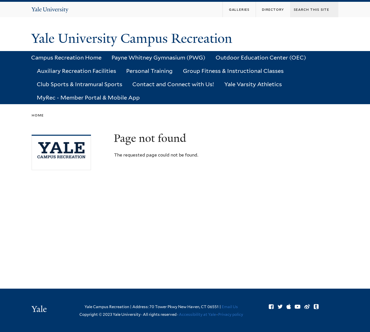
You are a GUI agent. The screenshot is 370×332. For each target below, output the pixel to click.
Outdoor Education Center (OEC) (261, 57)
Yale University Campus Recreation (133, 38)
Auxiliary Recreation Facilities (76, 70)
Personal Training (149, 70)
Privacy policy (230, 314)
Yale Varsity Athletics (253, 84)
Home (38, 115)
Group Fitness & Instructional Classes (233, 70)
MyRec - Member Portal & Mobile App (88, 97)
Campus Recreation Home (66, 57)
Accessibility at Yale (197, 314)
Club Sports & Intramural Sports (79, 84)
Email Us (230, 307)
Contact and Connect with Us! (173, 84)
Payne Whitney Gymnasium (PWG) (158, 57)
